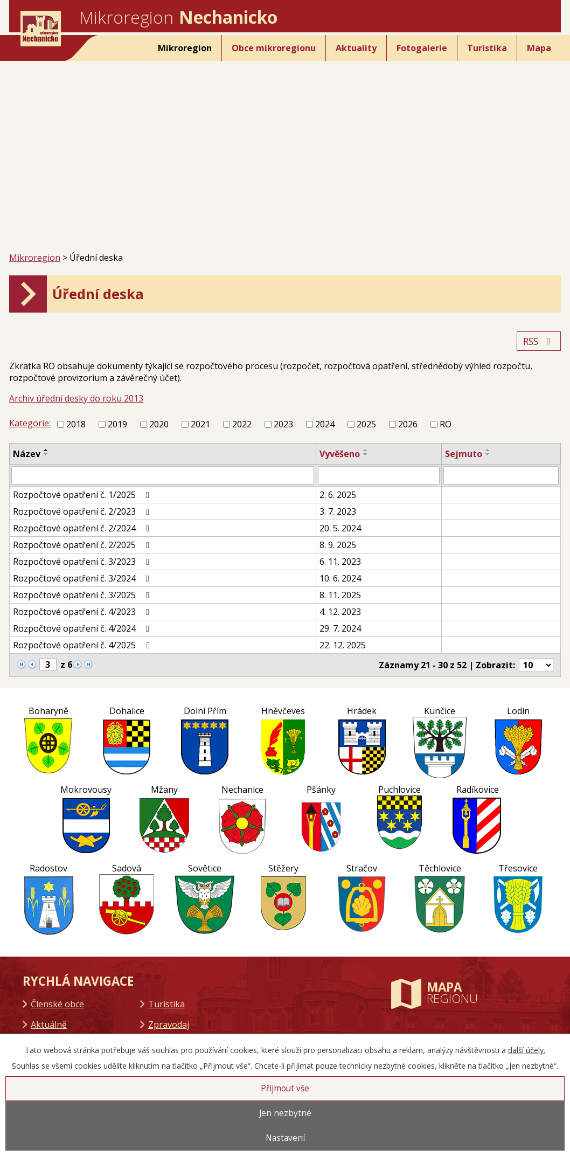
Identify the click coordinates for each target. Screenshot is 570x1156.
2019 (117, 424)
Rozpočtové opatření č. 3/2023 (83, 561)
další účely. (526, 1050)
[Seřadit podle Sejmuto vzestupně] (488, 450)
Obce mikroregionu (274, 48)
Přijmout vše (285, 1088)
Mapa (539, 48)
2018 (76, 424)
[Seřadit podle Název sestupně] (46, 454)
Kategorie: (30, 423)
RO (445, 424)
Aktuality (356, 48)
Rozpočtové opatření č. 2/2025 (83, 545)
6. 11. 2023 (340, 561)
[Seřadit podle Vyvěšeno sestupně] (366, 454)
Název (26, 454)
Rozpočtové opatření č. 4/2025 (83, 645)
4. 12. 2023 (340, 612)
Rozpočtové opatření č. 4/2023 (83, 612)
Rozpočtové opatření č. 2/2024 (83, 528)
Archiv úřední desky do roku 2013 (76, 398)
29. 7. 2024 (340, 628)
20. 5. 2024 (340, 528)
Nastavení (285, 1138)
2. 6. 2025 (337, 495)
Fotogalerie (422, 48)
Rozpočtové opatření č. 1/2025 (83, 495)
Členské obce (57, 1004)
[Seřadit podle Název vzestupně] (46, 450)
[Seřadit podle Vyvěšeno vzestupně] (366, 450)
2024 (325, 424)
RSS (539, 341)
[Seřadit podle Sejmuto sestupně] (488, 454)
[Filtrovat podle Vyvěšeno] (379, 475)
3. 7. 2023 (337, 511)
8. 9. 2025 (337, 545)
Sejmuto (463, 454)
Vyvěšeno (339, 454)
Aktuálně (49, 1024)
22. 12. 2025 (342, 645)
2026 (408, 424)
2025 (366, 424)
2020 (159, 424)
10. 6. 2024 (340, 578)
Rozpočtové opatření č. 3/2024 (83, 578)
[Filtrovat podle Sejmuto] (501, 475)
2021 (200, 424)
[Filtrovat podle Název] (162, 475)
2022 (242, 424)
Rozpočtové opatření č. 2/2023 (83, 511)
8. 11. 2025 (340, 595)
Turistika (487, 48)
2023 (283, 424)
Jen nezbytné (285, 1113)
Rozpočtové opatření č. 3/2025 (83, 595)
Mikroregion (185, 48)
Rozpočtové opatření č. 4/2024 (83, 628)
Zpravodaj (168, 1024)
